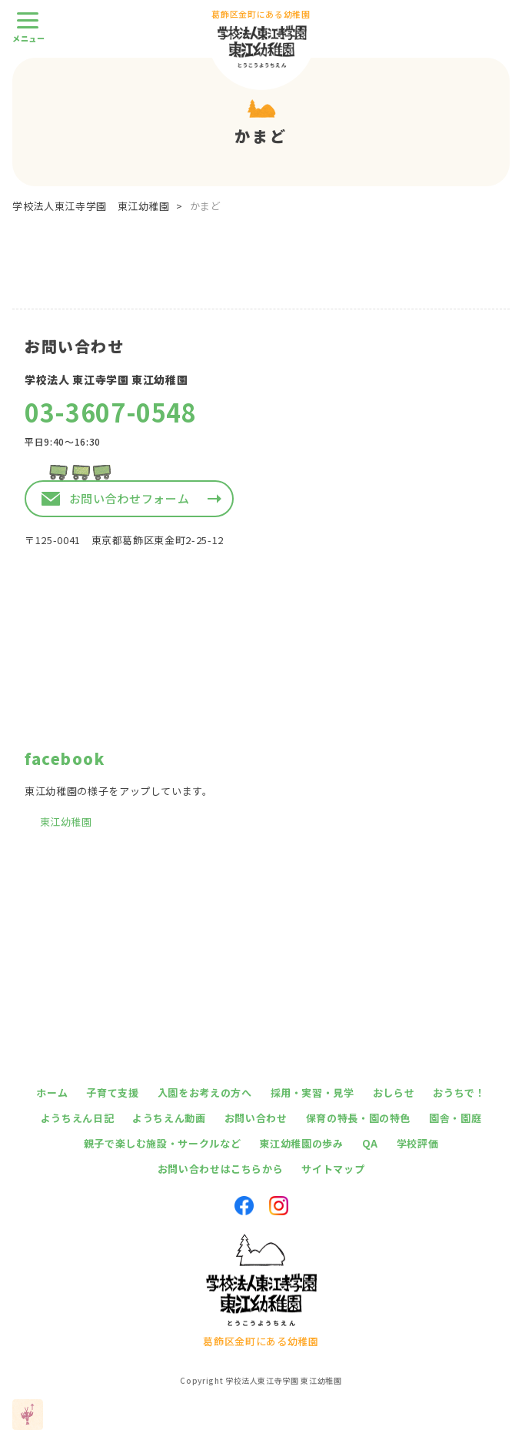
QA (370, 1143)
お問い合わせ (256, 1118)
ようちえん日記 (78, 1118)
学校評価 (418, 1143)
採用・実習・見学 (312, 1092)
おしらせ (394, 1092)
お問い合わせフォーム (129, 498)
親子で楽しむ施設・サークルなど (162, 1143)
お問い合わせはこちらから (221, 1168)
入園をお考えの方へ (205, 1092)
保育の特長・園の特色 (358, 1118)
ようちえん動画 (169, 1118)
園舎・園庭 (455, 1118)
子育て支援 (112, 1092)
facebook (65, 758)
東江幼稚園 (66, 821)
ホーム (52, 1092)
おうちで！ (459, 1092)
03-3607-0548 (111, 411)
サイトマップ (332, 1168)
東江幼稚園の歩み (301, 1143)
